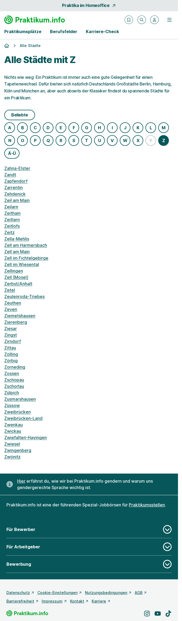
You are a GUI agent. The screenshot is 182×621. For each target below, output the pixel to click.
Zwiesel (12, 444)
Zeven (10, 309)
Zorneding (14, 367)
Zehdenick (15, 194)
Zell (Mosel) (16, 277)
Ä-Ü (12, 153)
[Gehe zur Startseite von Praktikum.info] (34, 19)
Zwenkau (13, 424)
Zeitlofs (12, 226)
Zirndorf (12, 341)
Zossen (11, 373)
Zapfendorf (16, 181)
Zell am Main (17, 251)
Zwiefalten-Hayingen (25, 437)
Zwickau (12, 431)
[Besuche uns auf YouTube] (157, 613)
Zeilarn (11, 206)
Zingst (10, 335)
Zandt (10, 174)
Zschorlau (14, 386)
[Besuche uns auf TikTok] (168, 613)
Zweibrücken (17, 412)
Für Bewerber (89, 529)
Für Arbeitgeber (89, 546)
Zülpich (11, 392)
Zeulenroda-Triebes (24, 296)
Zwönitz (12, 456)
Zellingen (13, 271)
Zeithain (12, 213)
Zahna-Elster (17, 168)
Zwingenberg (17, 450)
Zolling (11, 354)
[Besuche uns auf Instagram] (147, 613)
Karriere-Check (102, 31)
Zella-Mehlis (16, 238)
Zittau (10, 347)
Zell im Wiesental (21, 264)
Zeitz (9, 232)
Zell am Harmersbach (25, 245)
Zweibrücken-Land (23, 418)
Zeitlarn (12, 219)
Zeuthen (12, 303)
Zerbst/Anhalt (18, 283)
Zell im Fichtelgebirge (26, 258)
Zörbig (11, 360)
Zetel (9, 290)
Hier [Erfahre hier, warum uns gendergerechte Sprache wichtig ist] (21, 481)
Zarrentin (13, 187)
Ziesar (10, 328)
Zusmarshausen (20, 399)
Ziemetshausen (19, 315)
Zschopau (14, 379)
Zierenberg (15, 322)
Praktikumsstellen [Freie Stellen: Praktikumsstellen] (147, 504)
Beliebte (19, 115)
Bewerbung (89, 564)
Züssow (12, 405)
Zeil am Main (17, 200)
